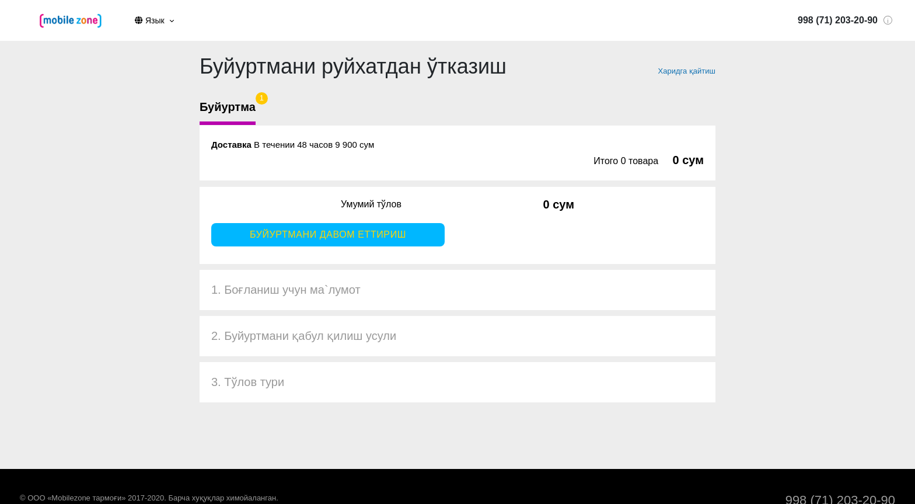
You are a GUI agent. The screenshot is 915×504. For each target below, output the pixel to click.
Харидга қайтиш (686, 71)
